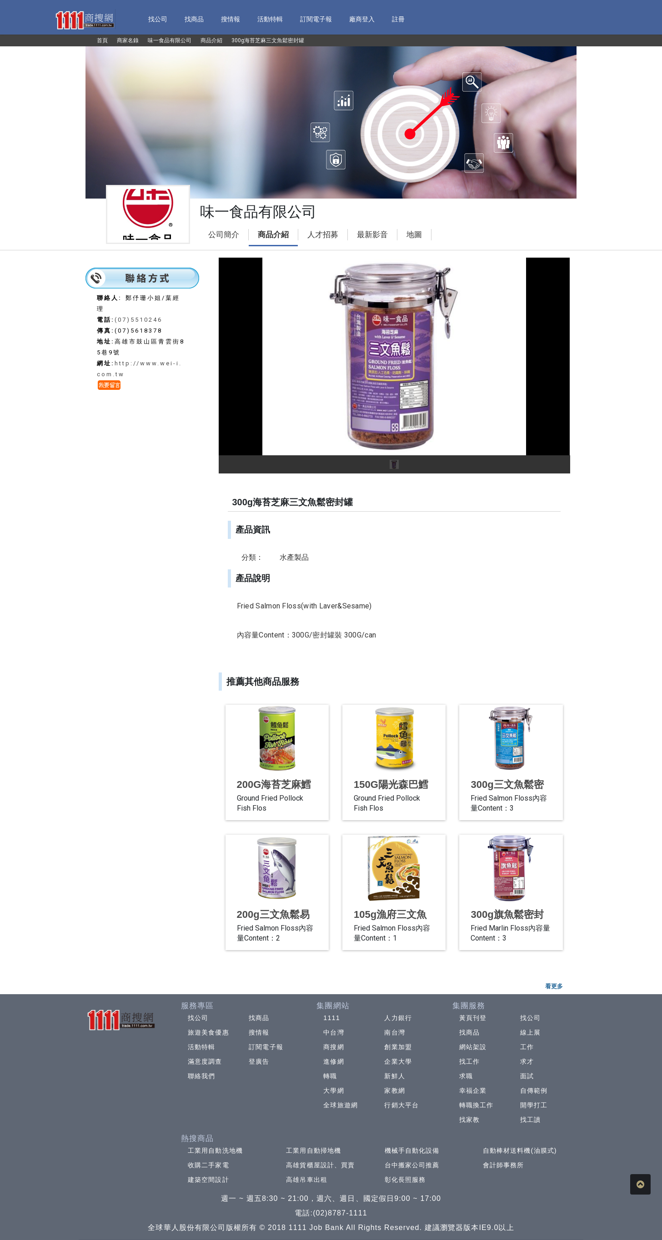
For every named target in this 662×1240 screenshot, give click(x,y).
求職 (466, 1076)
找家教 (469, 1119)
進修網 (333, 1061)
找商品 (259, 1017)
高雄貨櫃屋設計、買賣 (320, 1165)
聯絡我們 (201, 1076)
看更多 (554, 986)
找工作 (469, 1061)
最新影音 (372, 234)
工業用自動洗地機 (215, 1150)
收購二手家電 (208, 1165)
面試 (527, 1076)
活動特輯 (201, 1047)
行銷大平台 (401, 1105)
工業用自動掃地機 (313, 1150)
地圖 (414, 234)
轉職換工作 (476, 1105)
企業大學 (397, 1061)
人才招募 (322, 234)
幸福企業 (472, 1090)
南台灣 (394, 1032)
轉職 (330, 1076)
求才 (527, 1061)
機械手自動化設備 (412, 1150)
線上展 (530, 1032)
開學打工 (533, 1105)
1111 (331, 1017)
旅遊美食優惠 (208, 1032)
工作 (527, 1047)
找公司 (198, 1017)
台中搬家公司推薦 (412, 1165)
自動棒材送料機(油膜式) (520, 1150)
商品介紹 (273, 234)
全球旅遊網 (340, 1105)
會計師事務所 (503, 1165)
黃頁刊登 (472, 1017)
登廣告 (259, 1061)
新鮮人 (394, 1076)
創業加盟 (397, 1047)
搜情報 (259, 1032)
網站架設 (472, 1047)
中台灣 (333, 1032)
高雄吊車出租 (306, 1179)
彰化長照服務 (405, 1179)
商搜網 (333, 1047)
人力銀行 (397, 1017)
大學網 (333, 1090)
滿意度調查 (205, 1061)
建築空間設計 (208, 1179)
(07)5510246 (138, 319)
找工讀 (530, 1119)
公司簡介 (223, 234)
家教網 (394, 1090)
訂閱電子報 (266, 1047)
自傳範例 (533, 1090)
